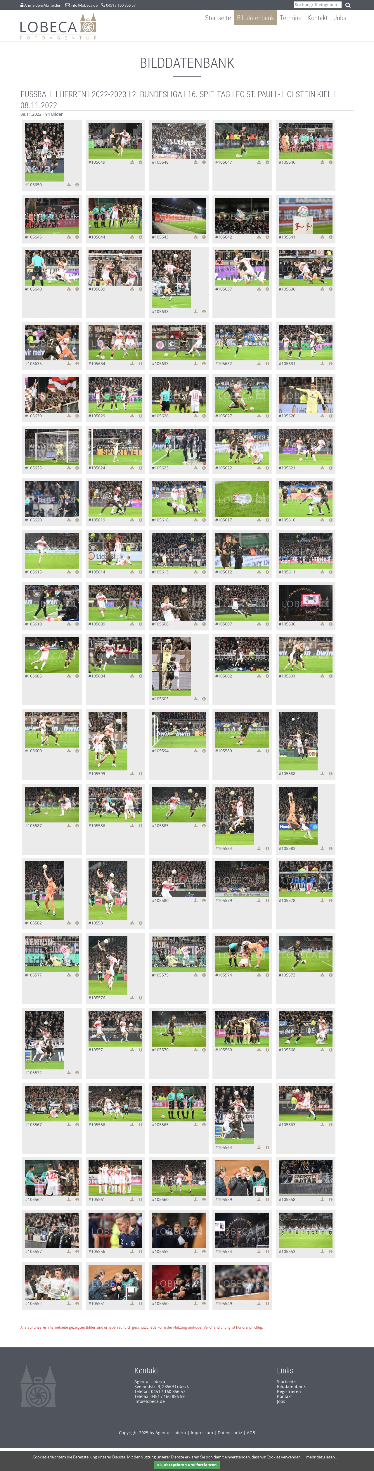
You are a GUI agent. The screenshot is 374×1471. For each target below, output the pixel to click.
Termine (295, 33)
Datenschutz (230, 1435)
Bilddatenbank (259, 33)
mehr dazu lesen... (321, 1457)
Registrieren (289, 1394)
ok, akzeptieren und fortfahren (187, 1465)
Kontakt (322, 33)
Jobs (344, 33)
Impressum (202, 1435)
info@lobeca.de (84, 5)
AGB (251, 1435)
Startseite (222, 33)
